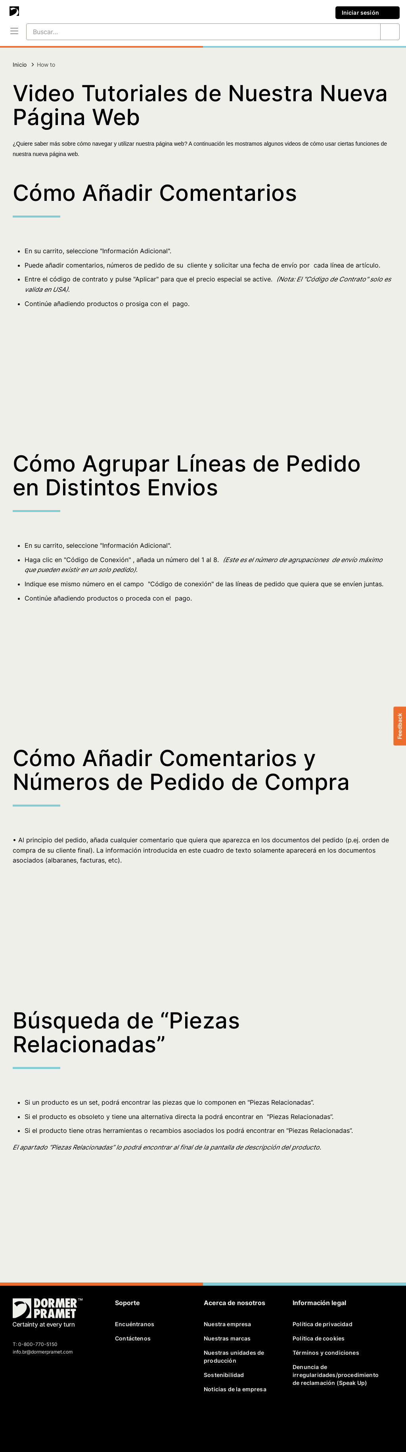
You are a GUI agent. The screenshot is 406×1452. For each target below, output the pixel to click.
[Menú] (14, 32)
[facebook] (19, 1419)
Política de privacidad (322, 1324)
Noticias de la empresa (235, 1389)
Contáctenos (133, 1338)
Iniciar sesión (367, 13)
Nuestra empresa (227, 1324)
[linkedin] (47, 1419)
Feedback (399, 726)
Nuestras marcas (227, 1338)
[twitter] (33, 1419)
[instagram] (74, 1419)
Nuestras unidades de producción (234, 1356)
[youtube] (60, 1419)
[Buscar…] (194, 32)
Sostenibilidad (224, 1374)
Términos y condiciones (326, 1352)
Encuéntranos (134, 1324)
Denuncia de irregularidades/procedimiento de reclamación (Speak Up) (334, 1374)
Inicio (20, 64)
